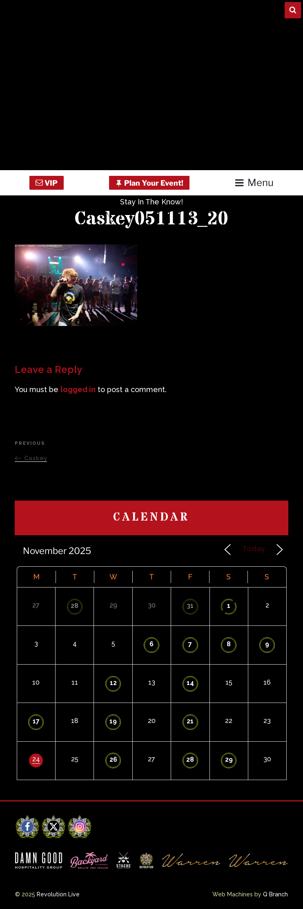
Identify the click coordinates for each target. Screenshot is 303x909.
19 (113, 721)
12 (113, 683)
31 (190, 606)
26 (113, 759)
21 (190, 721)
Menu (253, 182)
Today (253, 548)
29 (229, 759)
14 (190, 683)
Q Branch (275, 894)
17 (36, 721)
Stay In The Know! (151, 201)
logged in (78, 389)
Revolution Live (58, 894)
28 (74, 606)
